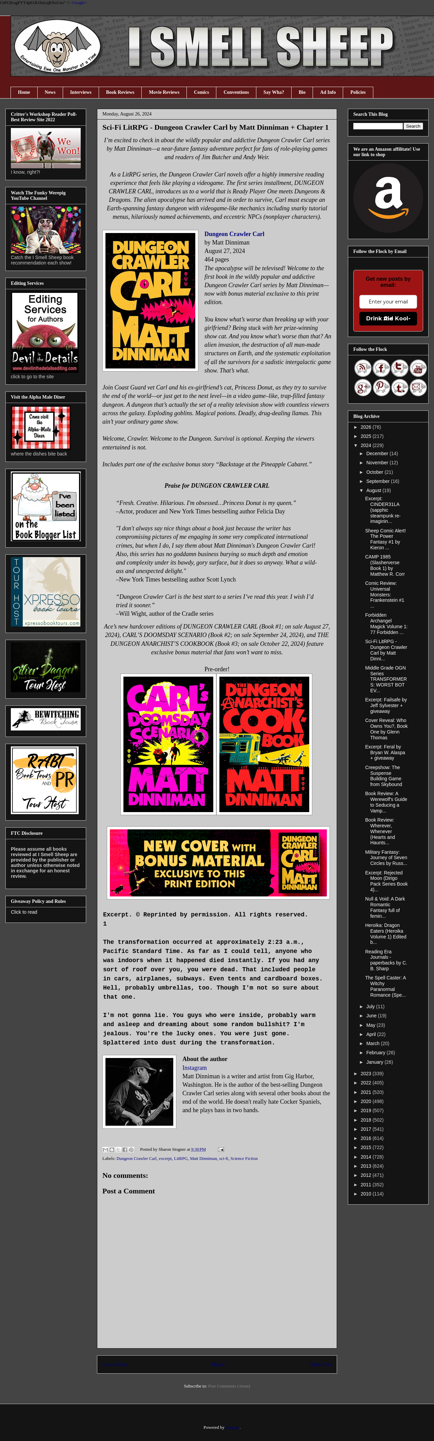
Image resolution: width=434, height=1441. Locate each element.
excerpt (165, 1158)
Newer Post (114, 1364)
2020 (367, 1101)
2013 (367, 1166)
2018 (367, 1120)
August (374, 490)
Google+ (79, 2)
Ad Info (328, 92)
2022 (367, 1082)
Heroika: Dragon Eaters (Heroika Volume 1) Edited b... (386, 934)
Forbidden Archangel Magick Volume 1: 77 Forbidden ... (386, 623)
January (375, 1062)
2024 (367, 445)
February (376, 1052)
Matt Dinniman (203, 1158)
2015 (367, 1147)
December (377, 453)
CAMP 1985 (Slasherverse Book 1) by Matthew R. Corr (385, 565)
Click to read (24, 912)
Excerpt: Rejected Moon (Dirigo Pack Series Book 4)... (386, 881)
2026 (367, 427)
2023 (367, 1073)
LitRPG (181, 1158)
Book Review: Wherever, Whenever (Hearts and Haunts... (380, 831)
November (377, 462)
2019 (367, 1110)
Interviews (81, 92)
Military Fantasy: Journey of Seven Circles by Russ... (386, 857)
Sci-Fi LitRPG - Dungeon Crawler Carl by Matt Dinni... (386, 650)
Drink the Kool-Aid (388, 318)
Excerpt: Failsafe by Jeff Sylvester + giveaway (386, 705)
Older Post (320, 1364)
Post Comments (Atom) (229, 1386)
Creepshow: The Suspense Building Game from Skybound (383, 776)
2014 (367, 1157)
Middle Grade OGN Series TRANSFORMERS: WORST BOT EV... (386, 679)
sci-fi (223, 1158)
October (375, 472)
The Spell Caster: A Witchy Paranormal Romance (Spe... (385, 986)
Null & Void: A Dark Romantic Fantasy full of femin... (385, 907)
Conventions (236, 92)
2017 (367, 1129)
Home (24, 92)
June (372, 1015)
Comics (201, 92)
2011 (367, 1184)
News (50, 92)
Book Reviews (120, 92)
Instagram (194, 1067)
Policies (358, 92)
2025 (367, 436)
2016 (367, 1138)
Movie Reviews (164, 92)
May (371, 1025)
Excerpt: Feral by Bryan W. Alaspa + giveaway (385, 752)
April (371, 1034)
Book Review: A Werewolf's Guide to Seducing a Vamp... (386, 802)
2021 (367, 1092)
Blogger (232, 1427)
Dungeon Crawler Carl (234, 234)
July (371, 1006)
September (378, 481)
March (373, 1043)
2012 (367, 1175)
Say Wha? (273, 92)
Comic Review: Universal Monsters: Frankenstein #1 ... (384, 594)
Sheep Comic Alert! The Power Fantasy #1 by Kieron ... (385, 539)
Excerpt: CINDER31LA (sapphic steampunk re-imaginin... (382, 510)
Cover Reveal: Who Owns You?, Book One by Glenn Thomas (386, 729)
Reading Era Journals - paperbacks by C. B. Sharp (386, 960)
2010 (367, 1193)
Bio (302, 92)
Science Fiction (244, 1158)
